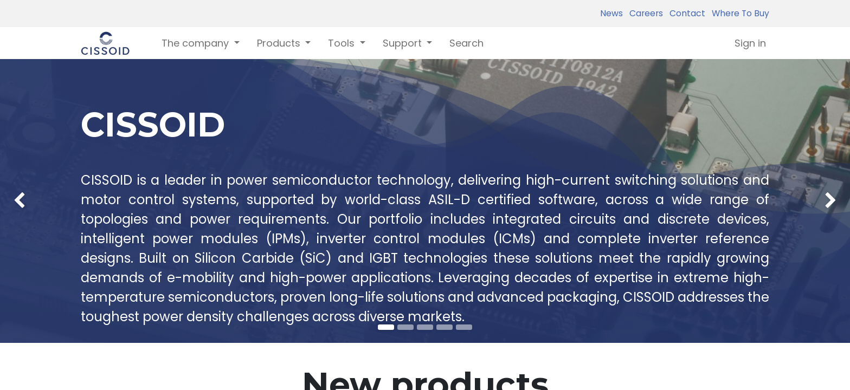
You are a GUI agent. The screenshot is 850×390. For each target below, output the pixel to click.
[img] (34, 201)
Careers (644, 13)
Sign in (750, 43)
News (611, 13)
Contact (685, 13)
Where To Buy (738, 13)
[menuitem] (466, 43)
